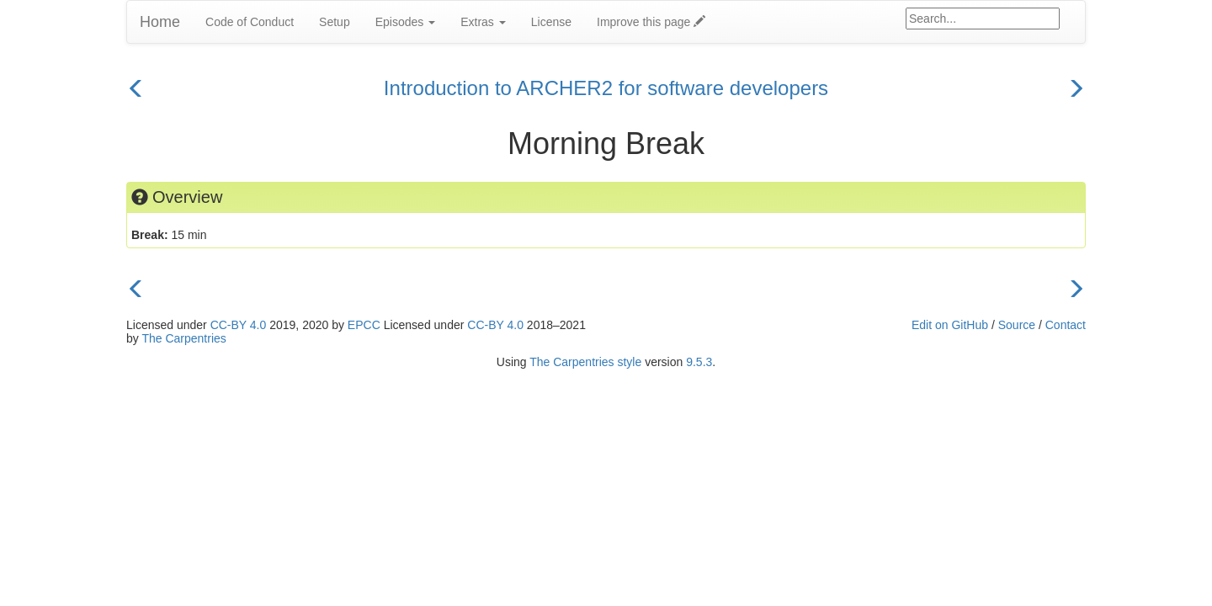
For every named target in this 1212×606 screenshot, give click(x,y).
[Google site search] (983, 18)
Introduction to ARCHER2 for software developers (606, 88)
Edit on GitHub (950, 325)
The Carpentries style (585, 362)
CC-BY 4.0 (238, 325)
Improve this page (651, 22)
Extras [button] (483, 22)
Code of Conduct (249, 22)
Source (1016, 325)
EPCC (364, 325)
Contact (1065, 325)
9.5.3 (699, 362)
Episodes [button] (405, 22)
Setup (334, 22)
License (551, 22)
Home (160, 21)
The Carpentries (183, 338)
